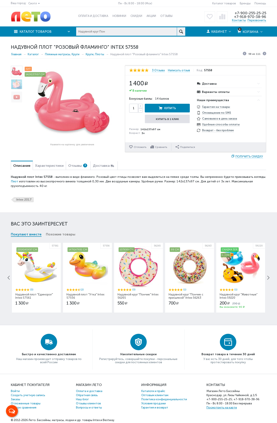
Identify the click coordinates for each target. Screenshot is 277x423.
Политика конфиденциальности (164, 399)
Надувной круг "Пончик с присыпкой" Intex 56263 (186, 296)
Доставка (101, 166)
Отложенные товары (25, 403)
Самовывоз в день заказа (219, 118)
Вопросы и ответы (89, 407)
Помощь (260, 3)
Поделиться (185, 147)
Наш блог (82, 399)
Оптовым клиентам (154, 395)
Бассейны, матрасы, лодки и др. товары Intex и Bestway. (76, 420)
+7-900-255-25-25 (250, 13)
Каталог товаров (224, 3)
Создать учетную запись (28, 395)
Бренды (245, 3)
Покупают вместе (26, 234)
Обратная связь (87, 395)
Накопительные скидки (138, 354)
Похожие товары (60, 234)
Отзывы (77, 166)
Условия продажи (153, 403)
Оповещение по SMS (216, 112)
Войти (15, 391)
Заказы (15, 399)
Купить (170, 108)
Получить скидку (249, 156)
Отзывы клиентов (88, 403)
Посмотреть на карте (221, 407)
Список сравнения (23, 407)
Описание (22, 166)
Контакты (239, 20)
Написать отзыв (179, 70)
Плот (14, 181)
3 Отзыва (158, 70)
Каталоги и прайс (153, 391)
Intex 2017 (24, 199)
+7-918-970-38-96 (250, 17)
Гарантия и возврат (154, 407)
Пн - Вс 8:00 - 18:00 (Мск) (135, 3)
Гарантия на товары (216, 107)
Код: (200, 70)
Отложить (140, 147)
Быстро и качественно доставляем (49, 354)
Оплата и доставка (89, 391)
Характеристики (49, 166)
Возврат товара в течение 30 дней (228, 354)
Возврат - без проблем (218, 130)
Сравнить (161, 147)
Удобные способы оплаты (221, 124)
